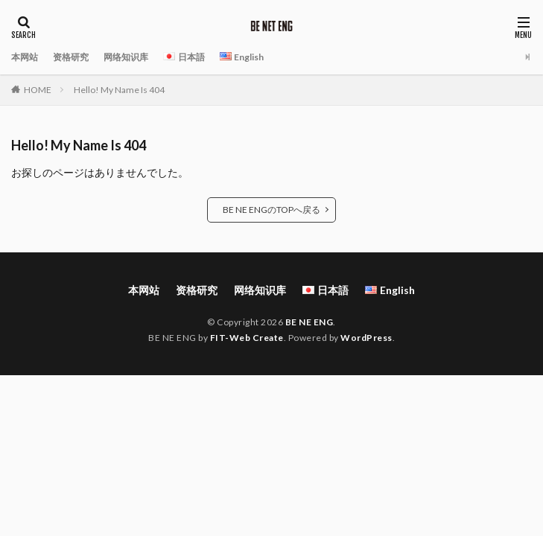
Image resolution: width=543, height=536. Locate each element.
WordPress (366, 337)
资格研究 (71, 57)
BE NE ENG (309, 322)
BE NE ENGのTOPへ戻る (271, 209)
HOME (37, 89)
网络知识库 (126, 57)
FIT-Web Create (247, 337)
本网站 (24, 57)
